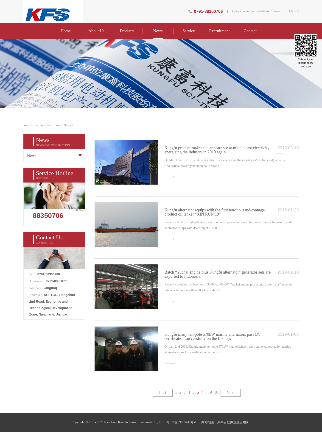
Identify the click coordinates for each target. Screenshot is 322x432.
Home (66, 31)
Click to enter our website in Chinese (256, 11)
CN (291, 11)
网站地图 (207, 422)
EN (296, 11)
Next (231, 392)
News (67, 125)
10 (216, 392)
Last (162, 392)
